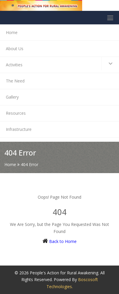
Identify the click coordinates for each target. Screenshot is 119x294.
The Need (15, 81)
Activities (62, 63)
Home (12, 32)
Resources (16, 113)
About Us (14, 48)
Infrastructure (19, 129)
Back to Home (63, 241)
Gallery (12, 97)
